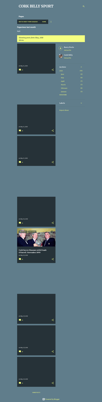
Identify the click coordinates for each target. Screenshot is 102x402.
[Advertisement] (35, 89)
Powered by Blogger (51, 399)
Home (44, 21)
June (62, 74)
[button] (52, 70)
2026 (61, 71)
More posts (36, 392)
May (62, 78)
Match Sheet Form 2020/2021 (28, 21)
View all (21, 40)
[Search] (83, 6)
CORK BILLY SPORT (36, 6)
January (63, 92)
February (64, 88)
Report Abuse (64, 110)
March (63, 85)
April (62, 81)
